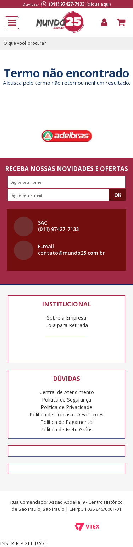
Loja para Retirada (66, 325)
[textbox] (66, 43)
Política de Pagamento (66, 422)
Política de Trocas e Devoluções (66, 414)
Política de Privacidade (66, 407)
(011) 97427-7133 (66, 4)
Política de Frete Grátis (66, 429)
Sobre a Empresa (66, 317)
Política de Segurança (66, 399)
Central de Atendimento (66, 392)
